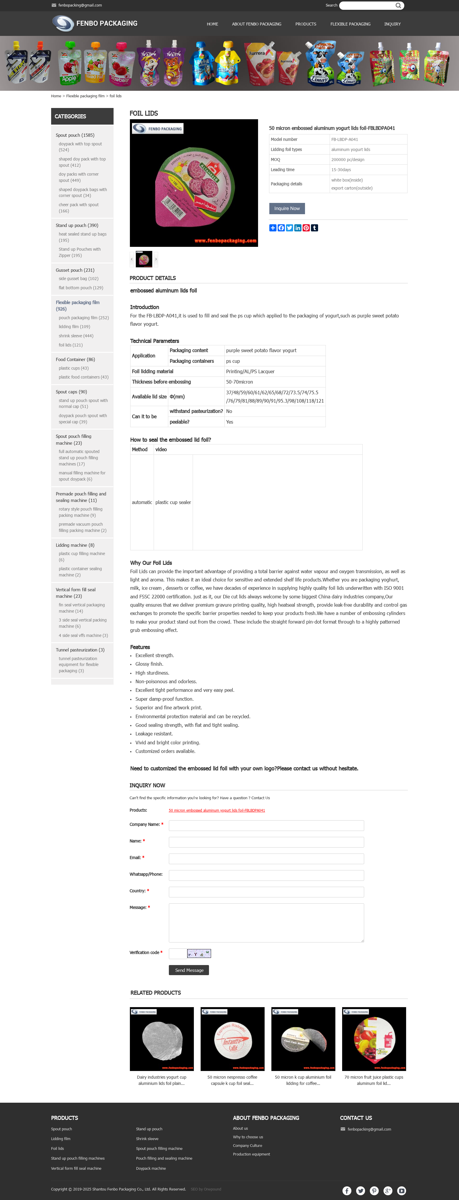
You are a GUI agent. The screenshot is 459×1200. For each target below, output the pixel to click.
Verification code (146, 952)
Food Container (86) (75, 359)
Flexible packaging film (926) (78, 306)
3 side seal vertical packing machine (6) (83, 623)
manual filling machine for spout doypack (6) (82, 475)
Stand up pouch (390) (77, 225)
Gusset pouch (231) (75, 270)
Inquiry (392, 23)
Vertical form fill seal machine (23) (75, 593)
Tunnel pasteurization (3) (80, 649)
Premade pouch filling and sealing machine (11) (81, 497)
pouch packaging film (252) (84, 317)
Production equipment (251, 1154)
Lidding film (60, 1138)
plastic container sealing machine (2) (80, 571)
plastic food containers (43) (84, 376)
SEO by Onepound (206, 1189)
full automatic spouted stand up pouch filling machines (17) (79, 457)
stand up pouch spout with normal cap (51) (83, 403)
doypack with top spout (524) (80, 146)
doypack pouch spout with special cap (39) (83, 418)
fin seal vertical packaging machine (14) (82, 607)
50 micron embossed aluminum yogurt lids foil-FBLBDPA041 (217, 810)
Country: (139, 890)
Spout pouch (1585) (75, 135)
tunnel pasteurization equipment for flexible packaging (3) (78, 664)
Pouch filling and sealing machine (164, 1158)
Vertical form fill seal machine (76, 1168)
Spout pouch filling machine (159, 1148)
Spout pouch (61, 1128)
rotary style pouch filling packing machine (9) (81, 512)
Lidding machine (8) (75, 545)
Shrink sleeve (147, 1138)
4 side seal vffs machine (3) (83, 635)
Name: (137, 840)
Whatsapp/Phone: (146, 874)
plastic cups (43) (74, 368)
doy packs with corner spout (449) (79, 177)
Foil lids (57, 1148)
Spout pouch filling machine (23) (73, 439)
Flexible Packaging (350, 23)
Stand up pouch (149, 1128)
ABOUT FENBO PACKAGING (256, 23)
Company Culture (247, 1145)
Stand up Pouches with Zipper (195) (80, 252)
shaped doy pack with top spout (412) (82, 162)
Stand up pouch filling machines (78, 1158)
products (305, 23)
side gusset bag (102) (78, 278)
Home (212, 23)
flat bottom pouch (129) (81, 287)
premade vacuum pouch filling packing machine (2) (82, 527)
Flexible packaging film (85, 95)
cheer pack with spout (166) (79, 207)
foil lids (116, 95)
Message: (140, 907)
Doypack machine (151, 1168)
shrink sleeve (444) (76, 335)
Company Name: (147, 824)
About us (240, 1128)
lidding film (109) (74, 326)
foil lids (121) (71, 344)
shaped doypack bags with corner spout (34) (83, 192)
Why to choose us (248, 1136)
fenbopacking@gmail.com (80, 5)
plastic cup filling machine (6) (82, 556)
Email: (137, 857)
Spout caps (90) (71, 391)
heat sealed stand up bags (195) (82, 237)
